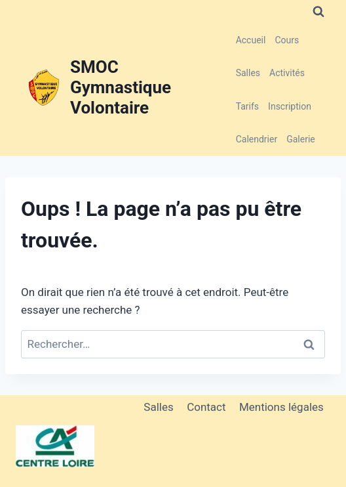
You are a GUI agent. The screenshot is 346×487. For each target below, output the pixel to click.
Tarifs (247, 106)
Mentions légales (281, 406)
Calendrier (257, 139)
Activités (287, 73)
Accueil (251, 40)
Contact (206, 406)
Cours (287, 40)
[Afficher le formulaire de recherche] (318, 12)
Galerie (300, 139)
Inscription (289, 106)
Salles (248, 73)
